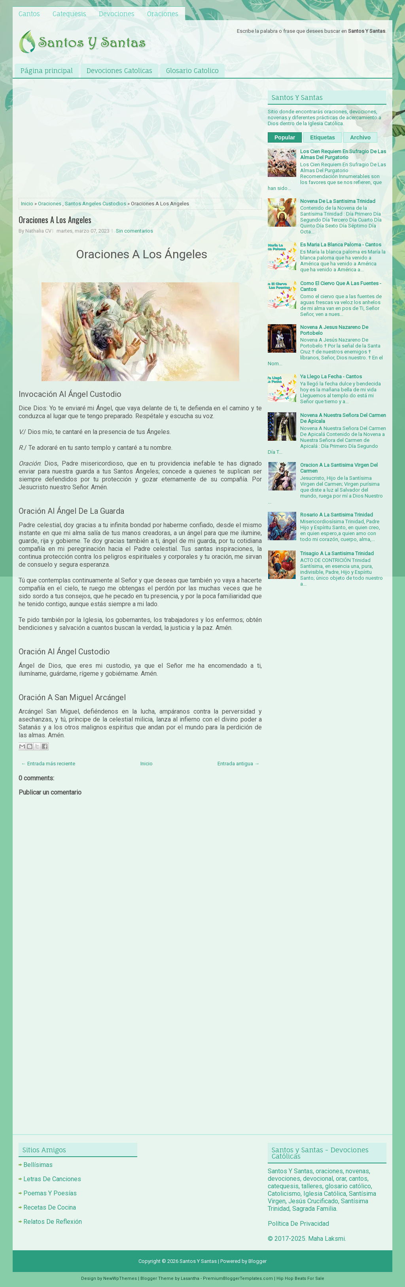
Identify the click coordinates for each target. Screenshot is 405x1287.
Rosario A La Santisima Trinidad (336, 515)
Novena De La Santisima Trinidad (337, 201)
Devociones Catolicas (119, 71)
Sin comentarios (134, 231)
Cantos (29, 14)
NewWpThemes (120, 1278)
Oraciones (162, 14)
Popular (284, 137)
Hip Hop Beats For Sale (300, 1278)
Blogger (257, 1261)
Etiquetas (322, 137)
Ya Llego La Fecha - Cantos (331, 377)
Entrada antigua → (238, 764)
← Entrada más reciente (48, 764)
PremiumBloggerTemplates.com (238, 1278)
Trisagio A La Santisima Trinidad (337, 553)
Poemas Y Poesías (50, 1193)
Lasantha (190, 1278)
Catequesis (69, 14)
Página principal (47, 71)
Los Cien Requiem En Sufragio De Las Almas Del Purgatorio (343, 154)
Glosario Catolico (192, 71)
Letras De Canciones (52, 1179)
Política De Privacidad (298, 1223)
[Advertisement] (140, 140)
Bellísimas (38, 1165)
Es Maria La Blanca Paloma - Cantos (340, 245)
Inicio (27, 204)
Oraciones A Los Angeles (55, 220)
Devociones (116, 14)
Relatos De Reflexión (52, 1221)
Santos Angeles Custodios (95, 204)
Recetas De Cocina (49, 1207)
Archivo (360, 137)
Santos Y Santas (198, 1261)
